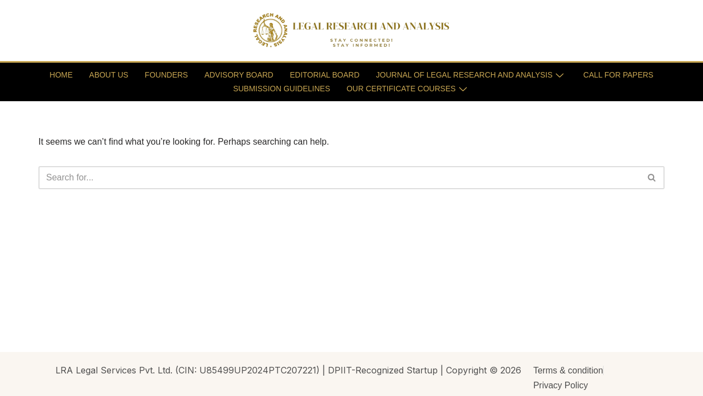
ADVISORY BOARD (239, 74)
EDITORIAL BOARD (325, 74)
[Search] (339, 177)
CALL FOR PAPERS (618, 74)
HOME (60, 74)
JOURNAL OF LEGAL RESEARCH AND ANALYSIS (470, 74)
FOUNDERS (166, 74)
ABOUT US (108, 74)
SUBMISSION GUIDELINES (281, 88)
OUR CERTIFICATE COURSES (407, 88)
